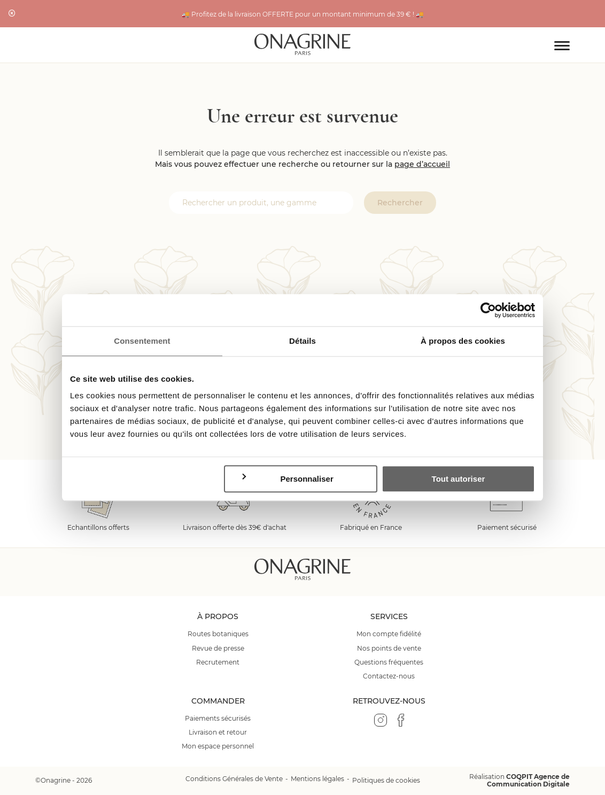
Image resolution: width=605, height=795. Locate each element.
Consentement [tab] (142, 340)
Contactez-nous (389, 676)
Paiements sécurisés (218, 718)
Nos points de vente (389, 648)
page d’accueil (422, 164)
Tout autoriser (458, 478)
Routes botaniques (218, 634)
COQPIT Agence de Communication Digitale (528, 780)
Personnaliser (287, 479)
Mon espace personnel (218, 746)
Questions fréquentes (388, 662)
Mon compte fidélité (388, 634)
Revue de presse (218, 648)
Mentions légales (317, 779)
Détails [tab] (302, 340)
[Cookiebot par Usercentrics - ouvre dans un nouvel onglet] (488, 310)
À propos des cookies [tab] (463, 340)
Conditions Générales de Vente (234, 779)
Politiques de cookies (386, 780)
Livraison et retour (218, 732)
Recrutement (217, 662)
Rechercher (400, 202)
